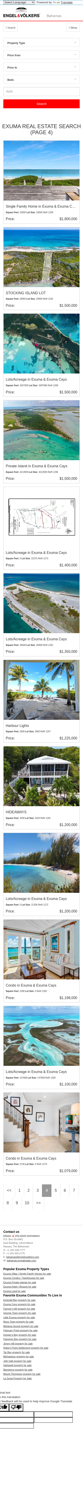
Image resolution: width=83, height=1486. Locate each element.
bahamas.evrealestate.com (21, 1260)
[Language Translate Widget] (19, 2)
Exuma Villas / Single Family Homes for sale (27, 1273)
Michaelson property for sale (18, 1356)
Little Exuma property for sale (19, 1317)
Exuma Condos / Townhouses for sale (23, 1278)
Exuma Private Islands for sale (19, 1282)
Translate (63, 2)
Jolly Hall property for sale (17, 1361)
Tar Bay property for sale (16, 1352)
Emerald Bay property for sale (19, 1300)
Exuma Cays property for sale (19, 1304)
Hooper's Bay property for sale (19, 1335)
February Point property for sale (20, 1330)
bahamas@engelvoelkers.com (22, 1257)
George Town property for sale (19, 1313)
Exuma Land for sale (14, 1291)
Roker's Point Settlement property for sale (25, 1347)
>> (38, 1203)
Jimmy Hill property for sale (18, 1343)
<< (9, 1190)
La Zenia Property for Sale (17, 1378)
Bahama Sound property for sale (20, 1326)
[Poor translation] (16, 1408)
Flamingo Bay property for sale (20, 1339)
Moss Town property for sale (18, 1321)
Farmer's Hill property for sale (19, 1308)
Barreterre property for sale (18, 1369)
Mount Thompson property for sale (22, 1374)
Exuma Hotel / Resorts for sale (19, 1286)
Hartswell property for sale (17, 1365)
